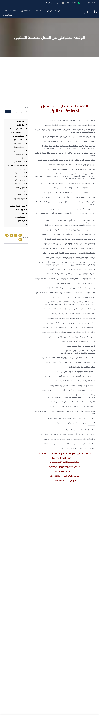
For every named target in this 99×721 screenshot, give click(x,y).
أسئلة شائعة (13, 10)
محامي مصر (85, 12)
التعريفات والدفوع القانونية (16, 165)
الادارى (23, 158)
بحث (8, 111)
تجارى (23, 202)
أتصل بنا (4, 10)
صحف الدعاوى (20, 217)
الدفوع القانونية (20, 183)
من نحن (49, 10)
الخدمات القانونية (39, 10)
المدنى (22, 191)
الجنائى (22, 169)
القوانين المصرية (20, 187)
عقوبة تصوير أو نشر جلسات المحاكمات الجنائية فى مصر (50, 507)
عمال (23, 224)
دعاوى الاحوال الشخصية (17, 206)
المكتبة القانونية (26, 10)
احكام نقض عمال (19, 147)
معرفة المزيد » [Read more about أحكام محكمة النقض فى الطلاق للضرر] (24, 522)
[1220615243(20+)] (95, 562)
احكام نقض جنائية (19, 143)
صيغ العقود (21, 220)
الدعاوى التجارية (20, 176)
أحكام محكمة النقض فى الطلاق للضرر (17, 507)
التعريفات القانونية (19, 161)
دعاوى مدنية (21, 213)
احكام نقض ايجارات (19, 136)
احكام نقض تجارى (19, 139)
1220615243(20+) (84, 561)
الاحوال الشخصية (19, 154)
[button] (20, 235)
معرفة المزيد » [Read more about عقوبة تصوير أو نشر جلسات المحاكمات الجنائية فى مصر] (58, 522)
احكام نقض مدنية (19, 150)
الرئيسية (57, 10)
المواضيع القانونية (19, 198)
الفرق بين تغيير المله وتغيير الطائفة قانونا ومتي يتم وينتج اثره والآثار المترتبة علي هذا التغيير (84, 510)
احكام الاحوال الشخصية (17, 128)
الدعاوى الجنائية (20, 180)
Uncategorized (20, 121)
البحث (26, 107)
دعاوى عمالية (20, 209)
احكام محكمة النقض (18, 132)
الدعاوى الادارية (20, 172)
